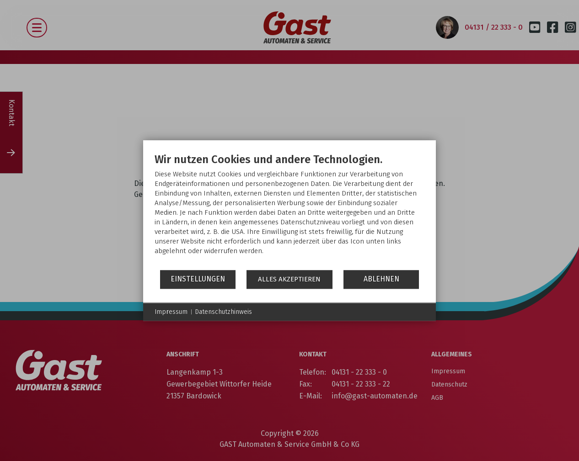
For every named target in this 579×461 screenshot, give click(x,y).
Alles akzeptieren (289, 279)
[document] (289, 211)
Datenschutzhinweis (223, 312)
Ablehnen (381, 279)
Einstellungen (198, 279)
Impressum (171, 312)
